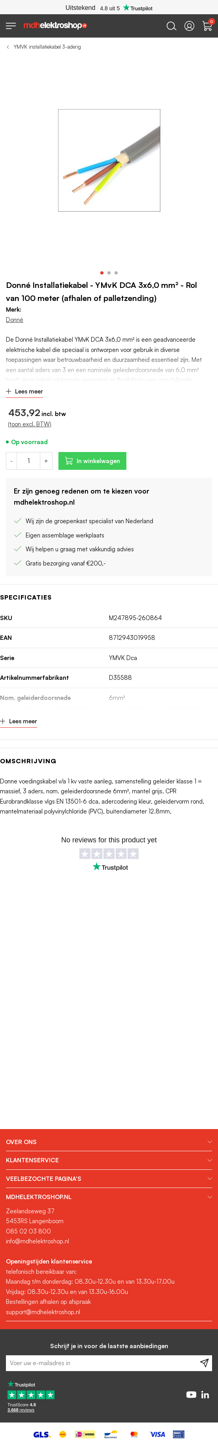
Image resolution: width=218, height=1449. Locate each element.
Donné (14, 319)
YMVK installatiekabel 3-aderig (47, 47)
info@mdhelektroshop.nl (37, 1241)
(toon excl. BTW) (29, 424)
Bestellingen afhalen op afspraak (48, 1301)
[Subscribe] (204, 1363)
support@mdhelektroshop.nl (43, 1312)
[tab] (109, 1142)
